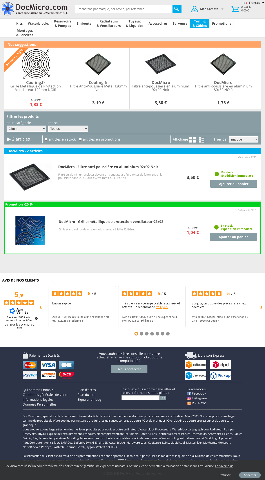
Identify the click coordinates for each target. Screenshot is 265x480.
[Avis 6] (162, 333)
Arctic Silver (51, 443)
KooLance (154, 443)
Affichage (180, 139)
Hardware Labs (137, 443)
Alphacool (225, 438)
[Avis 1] (136, 333)
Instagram (197, 398)
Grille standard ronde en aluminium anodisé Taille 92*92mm (97, 229)
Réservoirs (29, 434)
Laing (165, 443)
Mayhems (209, 443)
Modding (73, 438)
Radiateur (216, 429)
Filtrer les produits (23, 116)
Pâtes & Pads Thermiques (156, 434)
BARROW (66, 443)
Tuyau (42, 434)
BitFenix (79, 443)
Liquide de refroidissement (64, 434)
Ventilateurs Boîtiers (125, 434)
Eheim (99, 443)
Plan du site (86, 394)
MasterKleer (194, 443)
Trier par (221, 139)
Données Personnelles (39, 404)
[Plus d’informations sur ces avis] (36, 318)
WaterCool (103, 447)
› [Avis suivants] (261, 306)
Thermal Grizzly (75, 447)
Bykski (89, 443)
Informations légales (38, 399)
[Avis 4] (152, 333)
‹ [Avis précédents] (41, 306)
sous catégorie (19, 122)
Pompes (229, 429)
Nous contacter (129, 369)
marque (55, 122)
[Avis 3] (147, 333)
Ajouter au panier (234, 184)
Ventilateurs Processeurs (190, 434)
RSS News (197, 403)
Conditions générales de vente (45, 394)
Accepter (250, 475)
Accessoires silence (220, 434)
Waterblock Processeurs (155, 429)
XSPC (114, 447)
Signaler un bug (89, 399)
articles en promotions (102, 139)
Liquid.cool (178, 443)
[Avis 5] (157, 333)
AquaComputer (33, 443)
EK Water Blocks (115, 443)
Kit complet (103, 434)
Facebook (196, 393)
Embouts (89, 434)
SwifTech (58, 447)
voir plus (162, 307)
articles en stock (62, 139)
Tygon (91, 447)
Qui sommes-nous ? (38, 389)
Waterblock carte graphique (190, 429)
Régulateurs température (49, 438)
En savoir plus (224, 466)
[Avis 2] (141, 333)
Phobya (46, 447)
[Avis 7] (168, 333)
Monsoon (224, 443)
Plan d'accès (87, 389)
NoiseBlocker (31, 447)
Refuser (225, 475)
